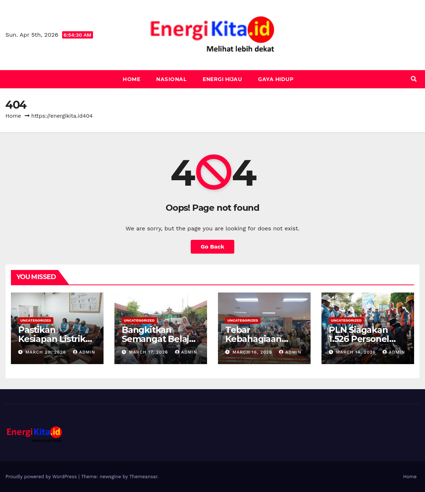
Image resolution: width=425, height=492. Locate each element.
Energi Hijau (222, 79)
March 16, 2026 (253, 352)
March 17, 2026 (149, 352)
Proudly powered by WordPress (41, 476)
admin (84, 352)
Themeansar (143, 476)
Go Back (212, 246)
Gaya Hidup (276, 79)
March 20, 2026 (46, 352)
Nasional (171, 79)
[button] (414, 79)
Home (131, 79)
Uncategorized (35, 320)
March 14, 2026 (356, 352)
